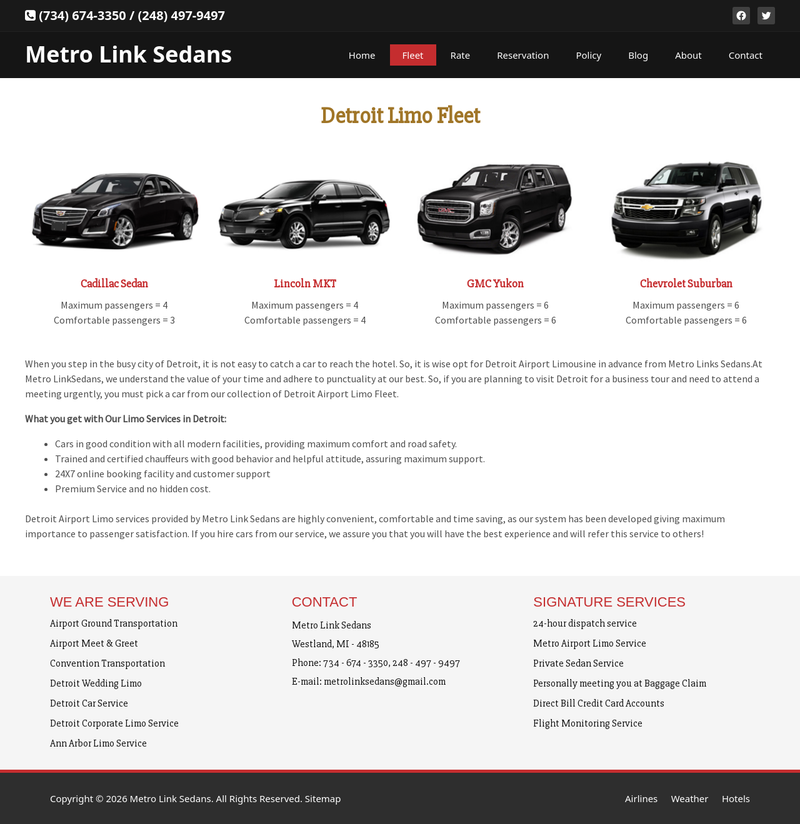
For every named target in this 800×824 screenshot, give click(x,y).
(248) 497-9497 (181, 15)
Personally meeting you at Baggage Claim (619, 683)
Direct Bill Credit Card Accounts (598, 703)
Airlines (641, 798)
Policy (588, 55)
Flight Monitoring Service (587, 723)
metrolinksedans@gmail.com (385, 681)
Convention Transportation (107, 663)
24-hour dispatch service (585, 623)
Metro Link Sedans (128, 54)
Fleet (413, 55)
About (688, 55)
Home (362, 55)
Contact (745, 55)
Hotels (736, 798)
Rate (461, 55)
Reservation (523, 55)
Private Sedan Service (578, 663)
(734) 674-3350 (82, 15)
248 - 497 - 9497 (426, 663)
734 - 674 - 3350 (355, 663)
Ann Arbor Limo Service (98, 743)
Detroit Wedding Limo (96, 683)
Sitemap (323, 798)
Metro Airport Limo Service (589, 643)
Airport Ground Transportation (114, 623)
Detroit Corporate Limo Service (114, 723)
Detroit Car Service (89, 703)
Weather (690, 798)
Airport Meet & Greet (94, 643)
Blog (638, 55)
